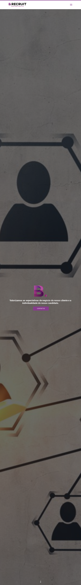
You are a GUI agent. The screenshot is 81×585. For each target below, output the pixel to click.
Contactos (41, 308)
